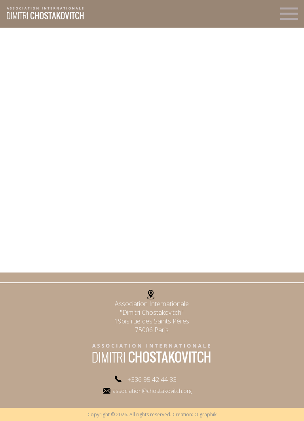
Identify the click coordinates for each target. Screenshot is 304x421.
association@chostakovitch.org (152, 391)
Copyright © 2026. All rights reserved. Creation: (140, 414)
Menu (289, 17)
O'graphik (205, 414)
